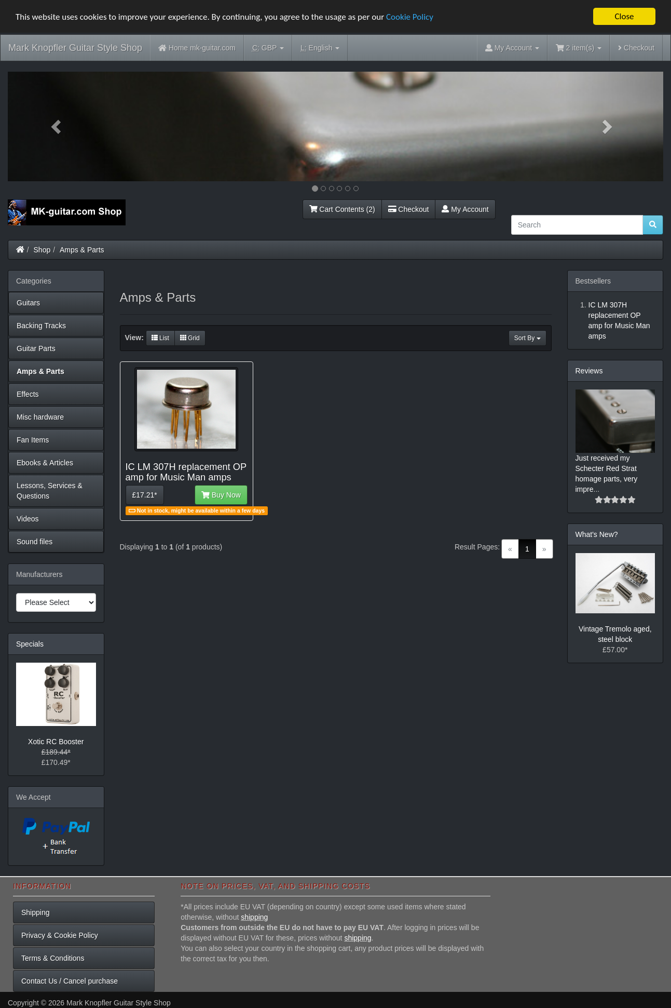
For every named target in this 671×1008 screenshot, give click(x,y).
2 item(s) (578, 48)
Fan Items (33, 440)
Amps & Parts (82, 250)
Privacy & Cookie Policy (59, 935)
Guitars (28, 303)
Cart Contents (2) (342, 209)
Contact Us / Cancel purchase (69, 981)
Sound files (34, 541)
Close (624, 16)
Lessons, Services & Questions (50, 490)
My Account (465, 209)
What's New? (597, 534)
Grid (190, 338)
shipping (254, 917)
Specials (30, 644)
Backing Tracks (41, 325)
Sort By (527, 338)
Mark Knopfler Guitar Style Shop (75, 48)
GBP (268, 48)
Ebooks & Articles (45, 463)
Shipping (35, 912)
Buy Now (221, 495)
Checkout (636, 48)
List (160, 338)
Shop (42, 250)
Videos (28, 519)
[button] (57, 126)
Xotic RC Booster (56, 741)
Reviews (589, 371)
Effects (28, 394)
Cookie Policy (409, 16)
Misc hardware (40, 417)
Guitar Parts (36, 348)
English (319, 48)
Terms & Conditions (52, 958)
